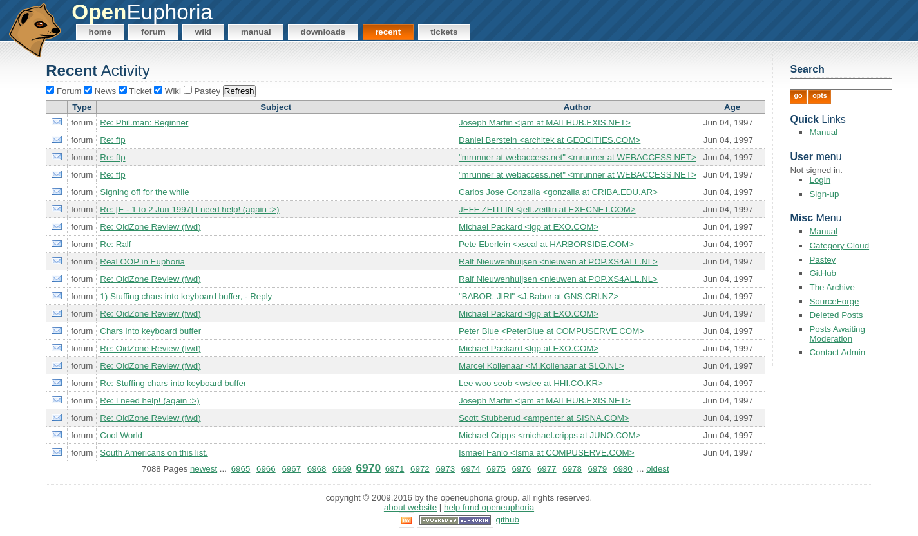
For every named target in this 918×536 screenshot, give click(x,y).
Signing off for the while (144, 192)
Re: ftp (112, 140)
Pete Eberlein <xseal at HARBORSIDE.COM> (546, 244)
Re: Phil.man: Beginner (144, 122)
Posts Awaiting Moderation (837, 334)
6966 (266, 469)
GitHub (822, 273)
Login (819, 180)
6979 (597, 469)
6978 (572, 469)
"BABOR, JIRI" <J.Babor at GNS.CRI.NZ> (538, 296)
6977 (547, 469)
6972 (420, 469)
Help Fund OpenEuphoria (489, 507)
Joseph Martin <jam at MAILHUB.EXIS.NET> (545, 122)
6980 (623, 469)
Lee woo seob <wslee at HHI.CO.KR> (531, 383)
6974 (471, 469)
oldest (657, 469)
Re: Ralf (115, 244)
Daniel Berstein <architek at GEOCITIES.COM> (549, 140)
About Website (410, 507)
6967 (291, 469)
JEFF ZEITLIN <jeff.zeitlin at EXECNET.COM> (547, 209)
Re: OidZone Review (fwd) (150, 227)
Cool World (121, 435)
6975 (496, 469)
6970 (368, 467)
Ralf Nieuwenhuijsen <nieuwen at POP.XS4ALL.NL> (558, 261)
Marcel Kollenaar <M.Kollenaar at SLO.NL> (541, 366)
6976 (521, 469)
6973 (445, 469)
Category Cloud (839, 245)
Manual (256, 32)
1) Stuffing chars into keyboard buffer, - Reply (186, 296)
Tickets (443, 32)
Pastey (822, 259)
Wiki (203, 32)
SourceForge (834, 301)
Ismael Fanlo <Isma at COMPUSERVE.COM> (546, 452)
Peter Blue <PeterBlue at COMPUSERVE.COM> (551, 331)
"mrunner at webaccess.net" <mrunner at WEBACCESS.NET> (577, 157)
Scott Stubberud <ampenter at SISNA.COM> (544, 418)
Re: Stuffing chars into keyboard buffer (173, 383)
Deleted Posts (836, 315)
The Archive (831, 287)
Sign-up (824, 194)
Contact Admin (837, 352)
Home (100, 32)
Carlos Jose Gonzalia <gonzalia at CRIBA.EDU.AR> (558, 192)
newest (203, 469)
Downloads (323, 32)
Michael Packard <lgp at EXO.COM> (528, 227)
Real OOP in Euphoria (142, 261)
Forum (153, 32)
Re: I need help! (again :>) (149, 400)
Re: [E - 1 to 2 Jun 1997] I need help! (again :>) (189, 209)
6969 (342, 469)
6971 (395, 469)
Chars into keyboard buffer (150, 331)
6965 (241, 469)
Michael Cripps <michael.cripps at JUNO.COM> (549, 435)
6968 (317, 469)
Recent (388, 32)
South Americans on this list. (153, 452)
